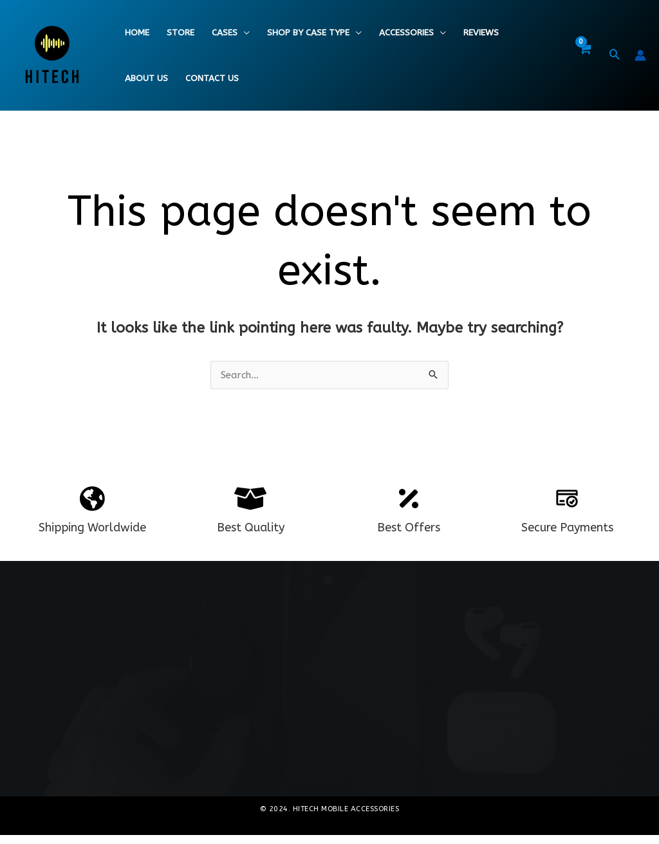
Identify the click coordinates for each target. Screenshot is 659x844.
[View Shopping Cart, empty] (584, 56)
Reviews (481, 33)
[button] (615, 56)
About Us (146, 78)
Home (137, 33)
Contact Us (212, 78)
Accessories (406, 33)
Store (180, 33)
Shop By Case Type (308, 33)
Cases (224, 33)
